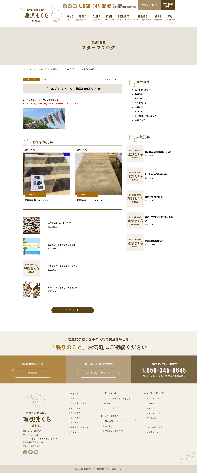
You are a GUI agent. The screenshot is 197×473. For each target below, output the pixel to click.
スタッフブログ (39, 69)
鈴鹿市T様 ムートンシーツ (89, 200)
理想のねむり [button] (96, 18)
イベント (139, 98)
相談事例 (75, 422)
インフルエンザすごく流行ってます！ (64, 287)
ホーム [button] (70, 18)
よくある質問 (77, 417)
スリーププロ (76, 408)
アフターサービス (113, 408)
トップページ (77, 393)
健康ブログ (140, 120)
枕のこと (139, 111)
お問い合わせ (77, 431)
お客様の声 (76, 412)
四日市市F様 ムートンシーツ (38, 200)
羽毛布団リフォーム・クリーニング (121, 421)
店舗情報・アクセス (79, 427)
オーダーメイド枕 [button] (124, 18)
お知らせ (139, 94)
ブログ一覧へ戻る (73, 310)
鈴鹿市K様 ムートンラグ (59, 223)
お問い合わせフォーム (98, 373)
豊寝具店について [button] (82, 18)
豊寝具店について (78, 398)
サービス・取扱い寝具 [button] (142, 18)
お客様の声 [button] (158, 18)
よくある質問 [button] (169, 18)
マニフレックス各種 (114, 430)
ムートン (109, 426)
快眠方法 (139, 107)
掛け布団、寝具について (146, 115)
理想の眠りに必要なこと (81, 403)
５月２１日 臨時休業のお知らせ (62, 266)
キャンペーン (141, 102)
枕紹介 (108, 403)
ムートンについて (143, 89)
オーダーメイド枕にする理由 (117, 398)
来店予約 (32, 373)
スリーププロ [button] (109, 18)
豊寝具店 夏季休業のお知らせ (61, 244)
